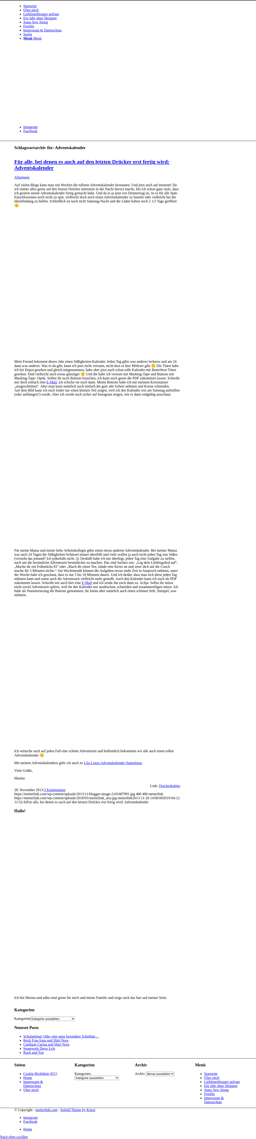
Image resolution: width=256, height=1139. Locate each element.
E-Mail (52, 382)
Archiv (140, 1074)
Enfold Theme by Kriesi (78, 1110)
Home (27, 1078)
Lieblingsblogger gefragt (222, 1082)
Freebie (209, 1094)
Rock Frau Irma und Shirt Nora (45, 1040)
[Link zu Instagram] (30, 127)
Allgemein (22, 177)
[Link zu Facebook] (30, 131)
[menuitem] (132, 6)
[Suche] (27, 34)
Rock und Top (33, 1052)
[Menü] (32, 38)
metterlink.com (46, 1110)
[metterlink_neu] (48, 119)
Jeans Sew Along (216, 1090)
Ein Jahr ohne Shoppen (220, 1086)
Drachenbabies (169, 786)
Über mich (31, 1090)
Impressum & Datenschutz (33, 1084)
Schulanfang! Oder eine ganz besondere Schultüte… (61, 1036)
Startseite (210, 1074)
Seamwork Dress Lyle (39, 1048)
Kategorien (22, 1018)
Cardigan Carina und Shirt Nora (46, 1044)
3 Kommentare (55, 790)
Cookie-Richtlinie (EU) (40, 1074)
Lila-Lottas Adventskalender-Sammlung (113, 763)
